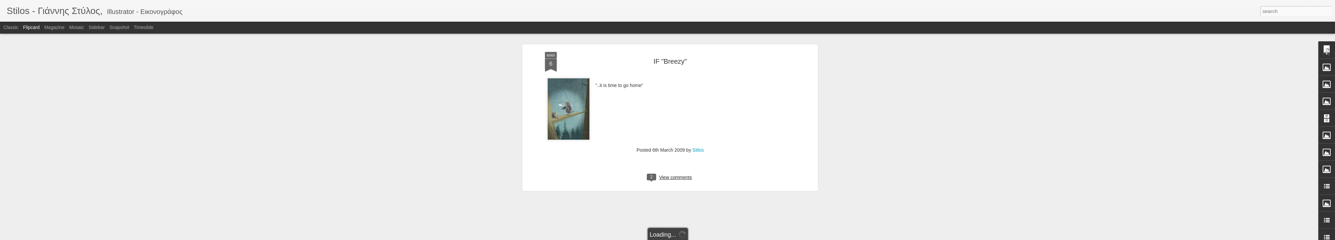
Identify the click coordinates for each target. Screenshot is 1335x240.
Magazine (54, 27)
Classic (10, 27)
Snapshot (119, 27)
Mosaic (76, 27)
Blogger (688, 236)
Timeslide (144, 27)
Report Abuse (708, 236)
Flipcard (31, 27)
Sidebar (97, 27)
